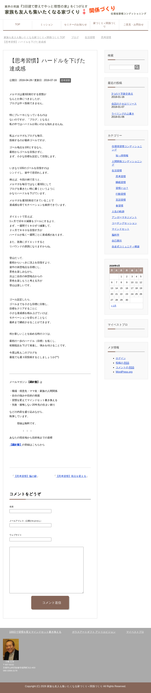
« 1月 (113, 305)
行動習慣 (121, 194)
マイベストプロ (135, 632)
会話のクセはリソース (124, 103)
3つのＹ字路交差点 (122, 93)
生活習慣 (117, 170)
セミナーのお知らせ (75, 24)
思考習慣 (65, 80)
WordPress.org (124, 372)
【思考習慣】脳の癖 (25, 476)
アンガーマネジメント (124, 217)
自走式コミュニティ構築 (125, 246)
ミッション (46, 24)
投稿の (122, 363)
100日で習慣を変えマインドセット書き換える (35, 632)
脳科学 (115, 235)
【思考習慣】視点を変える (71, 476)
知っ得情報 (122, 155)
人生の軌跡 (118, 211)
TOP (17, 24)
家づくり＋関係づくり (104, 25)
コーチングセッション (124, 223)
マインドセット (120, 229)
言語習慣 (121, 199)
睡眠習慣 (121, 182)
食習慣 (119, 205)
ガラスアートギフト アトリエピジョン (94, 632)
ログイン (121, 358)
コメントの (125, 367)
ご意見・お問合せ (133, 24)
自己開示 (117, 240)
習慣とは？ (122, 188)
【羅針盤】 (15, 444)
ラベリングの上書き (122, 113)
